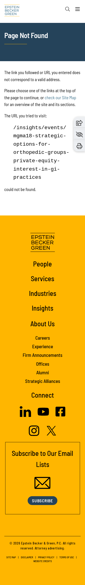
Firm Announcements (42, 355)
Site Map (11, 557)
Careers (42, 338)
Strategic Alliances (42, 381)
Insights (42, 308)
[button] (79, 122)
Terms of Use (66, 557)
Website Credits (42, 561)
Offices (42, 364)
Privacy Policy (46, 557)
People (42, 263)
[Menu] (77, 10)
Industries (42, 293)
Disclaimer (27, 557)
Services (42, 278)
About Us (42, 323)
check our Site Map (60, 97)
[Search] (67, 9)
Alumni (42, 372)
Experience (42, 346)
